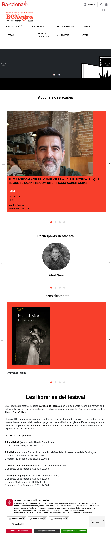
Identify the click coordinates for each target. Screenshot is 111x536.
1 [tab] (51, 222)
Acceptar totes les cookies (74, 531)
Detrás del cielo (16, 372)
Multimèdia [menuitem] (63, 35)
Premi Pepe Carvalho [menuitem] (43, 35)
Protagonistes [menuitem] (65, 26)
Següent (108, 164)
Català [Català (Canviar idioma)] (89, 5)
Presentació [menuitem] (13, 26)
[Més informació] (23, 518)
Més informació (95, 521)
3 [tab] (60, 222)
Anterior (3, 164)
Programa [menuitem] (38, 26)
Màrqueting (16, 524)
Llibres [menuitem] (86, 26)
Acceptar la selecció (46, 531)
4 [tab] (64, 222)
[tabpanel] (56, 161)
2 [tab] (55, 222)
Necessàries (17, 519)
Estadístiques (59, 519)
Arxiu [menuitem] (85, 35)
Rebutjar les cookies (19, 531)
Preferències (37, 519)
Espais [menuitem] (11, 35)
